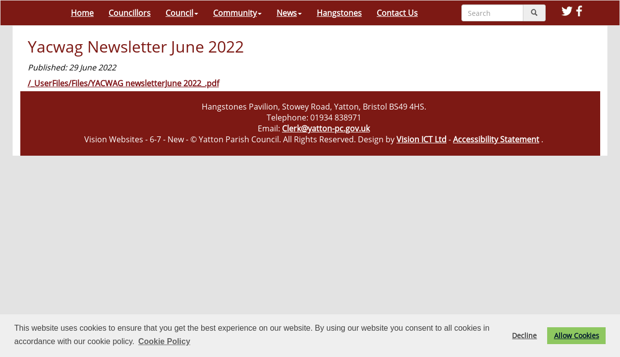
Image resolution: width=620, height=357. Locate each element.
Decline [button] (524, 335)
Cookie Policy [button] (164, 341)
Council (182, 12)
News (289, 12)
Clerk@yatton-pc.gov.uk (326, 128)
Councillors (130, 12)
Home (82, 12)
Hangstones (339, 12)
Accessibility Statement (496, 139)
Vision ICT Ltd (421, 139)
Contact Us (397, 12)
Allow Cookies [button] (576, 335)
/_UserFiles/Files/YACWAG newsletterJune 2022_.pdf (123, 83)
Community (237, 12)
